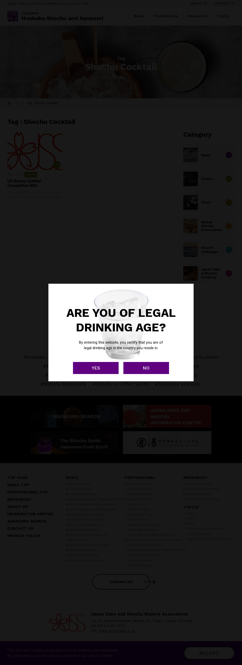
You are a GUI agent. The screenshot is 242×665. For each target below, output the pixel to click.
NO (146, 368)
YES (96, 368)
